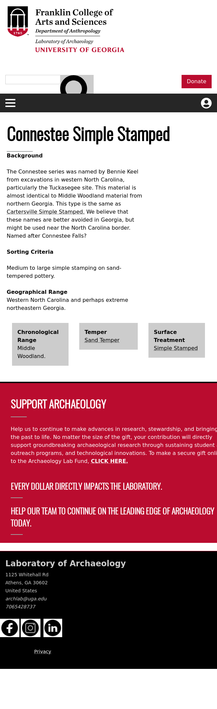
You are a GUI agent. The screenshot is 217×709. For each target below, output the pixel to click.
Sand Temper (102, 340)
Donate (196, 81)
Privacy (42, 651)
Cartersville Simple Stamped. (46, 212)
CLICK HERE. (109, 461)
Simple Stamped (176, 348)
